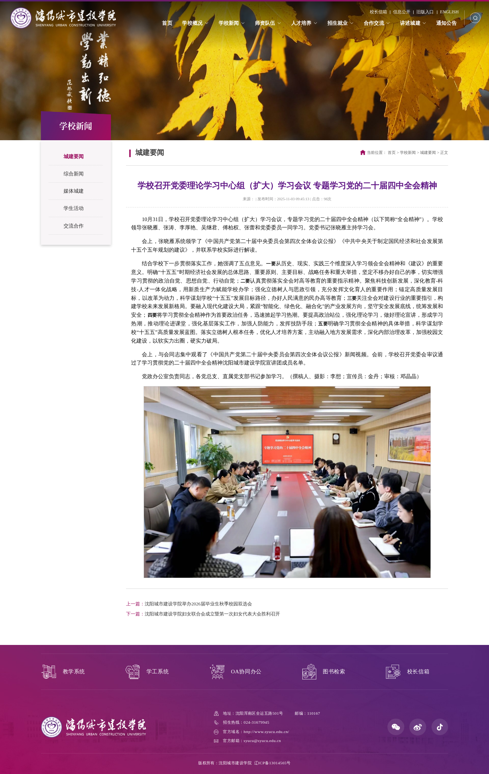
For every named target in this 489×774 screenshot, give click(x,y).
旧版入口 (424, 13)
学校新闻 (408, 152)
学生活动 (74, 208)
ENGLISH (448, 13)
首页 (392, 152)
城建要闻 (74, 156)
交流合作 (74, 226)
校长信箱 (378, 13)
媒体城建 (74, 191)
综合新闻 (74, 174)
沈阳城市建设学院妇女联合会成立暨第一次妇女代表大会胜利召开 (203, 614)
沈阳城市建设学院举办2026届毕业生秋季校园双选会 (189, 603)
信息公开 (401, 13)
